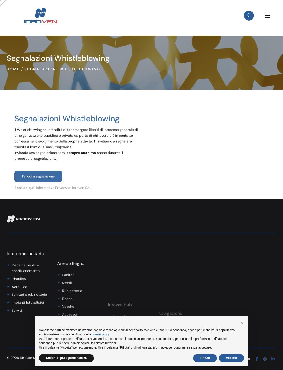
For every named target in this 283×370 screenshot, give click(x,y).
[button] (241, 322)
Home (13, 69)
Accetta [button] (231, 358)
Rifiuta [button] (205, 358)
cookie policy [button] (100, 334)
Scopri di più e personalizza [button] (66, 358)
